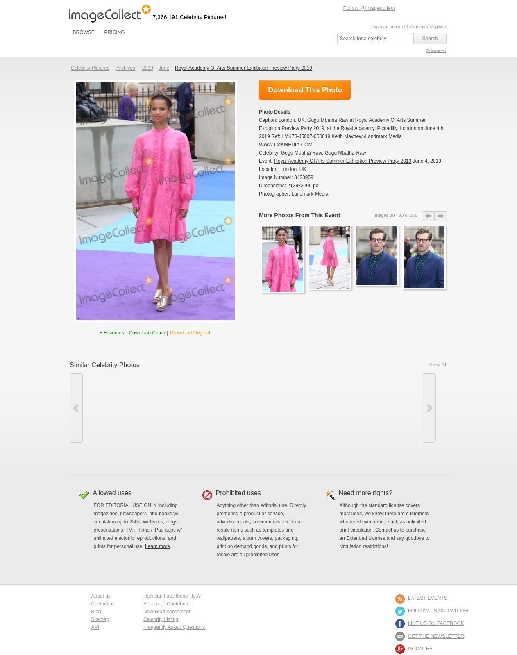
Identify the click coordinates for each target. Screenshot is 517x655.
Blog (96, 611)
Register (438, 26)
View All (438, 365)
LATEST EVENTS (427, 598)
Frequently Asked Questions (174, 627)
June (164, 68)
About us (101, 596)
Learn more (157, 546)
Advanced (436, 50)
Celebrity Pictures (90, 68)
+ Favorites (112, 333)
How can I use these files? (172, 596)
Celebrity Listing (160, 619)
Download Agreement (166, 611)
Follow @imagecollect (369, 8)
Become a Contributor (167, 604)
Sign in (416, 26)
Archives (125, 68)
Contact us (387, 530)
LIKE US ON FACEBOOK (436, 623)
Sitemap (100, 619)
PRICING (114, 32)
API (95, 627)
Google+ (420, 649)
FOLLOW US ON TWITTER (438, 611)
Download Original (190, 333)
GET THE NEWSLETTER (436, 636)
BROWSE (84, 32)
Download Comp (147, 333)
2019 (147, 68)
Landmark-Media (309, 194)
